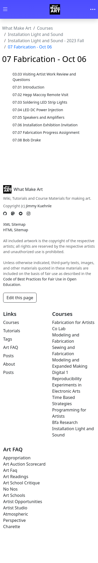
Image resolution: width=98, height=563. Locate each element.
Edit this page (20, 298)
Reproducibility (67, 378)
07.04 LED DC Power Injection (38, 109)
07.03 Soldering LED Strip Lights (40, 102)
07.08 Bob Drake (27, 139)
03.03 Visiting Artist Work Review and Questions (44, 77)
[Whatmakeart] (55, 9)
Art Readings (15, 476)
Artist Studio (15, 508)
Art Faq (10, 470)
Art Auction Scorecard (24, 464)
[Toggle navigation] (93, 9)
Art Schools (14, 495)
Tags (7, 339)
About (9, 364)
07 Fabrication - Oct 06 (30, 47)
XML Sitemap (14, 224)
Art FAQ (10, 347)
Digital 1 (60, 372)
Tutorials (11, 331)
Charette (11, 526)
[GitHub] (5, 213)
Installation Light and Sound (35, 34)
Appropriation (17, 458)
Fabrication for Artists (73, 322)
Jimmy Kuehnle (38, 205)
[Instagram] (28, 213)
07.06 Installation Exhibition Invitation (45, 124)
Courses (45, 28)
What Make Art (16, 28)
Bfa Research (65, 422)
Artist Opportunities (22, 501)
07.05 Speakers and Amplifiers (38, 117)
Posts (8, 356)
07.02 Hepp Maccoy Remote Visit (40, 94)
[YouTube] (20, 213)
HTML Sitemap (15, 229)
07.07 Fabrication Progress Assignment (46, 132)
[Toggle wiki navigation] (5, 9)
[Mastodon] (13, 213)
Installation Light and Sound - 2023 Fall (46, 40)
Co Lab (59, 328)
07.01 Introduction (28, 87)
